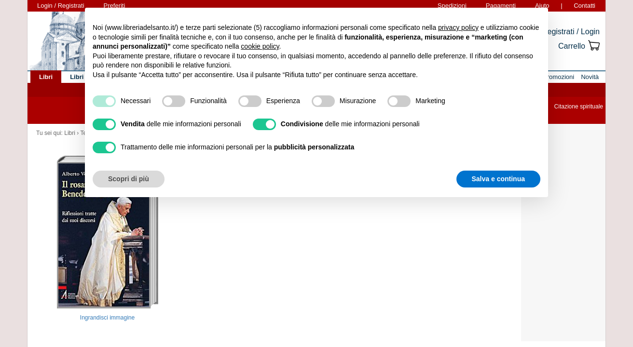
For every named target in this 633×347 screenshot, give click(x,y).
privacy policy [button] (458, 27)
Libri (69, 133)
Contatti (584, 5)
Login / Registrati (60, 5)
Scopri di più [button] (128, 179)
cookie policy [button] (260, 46)
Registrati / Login (571, 31)
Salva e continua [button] (498, 179)
